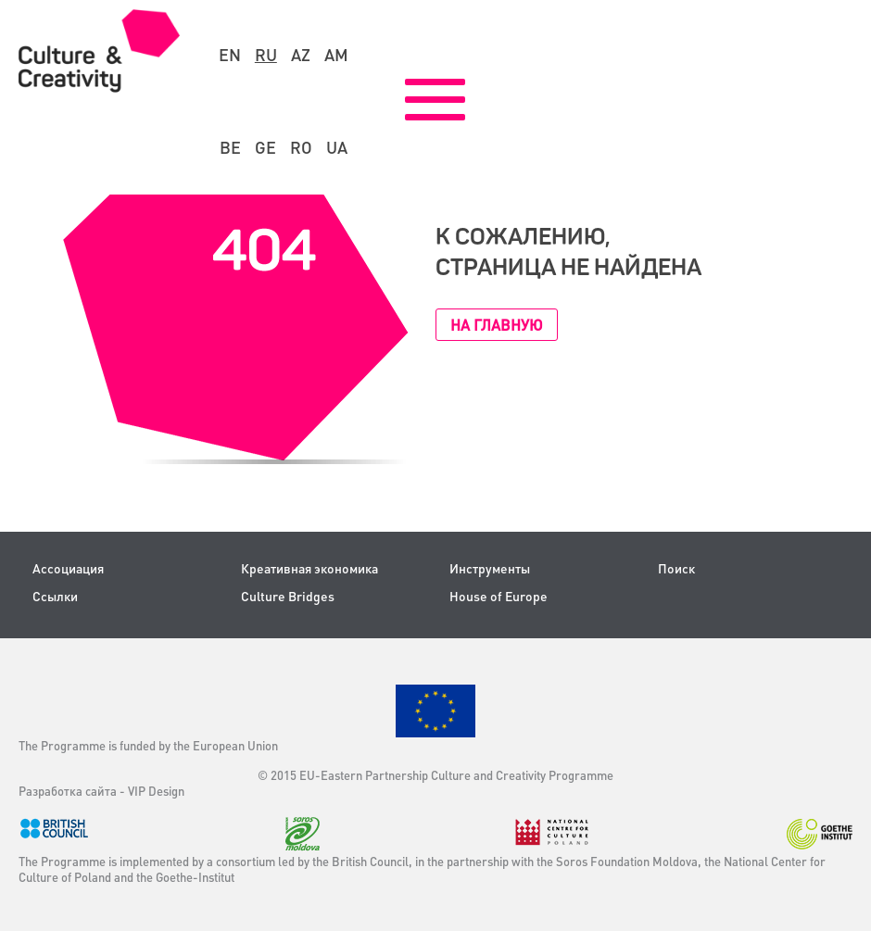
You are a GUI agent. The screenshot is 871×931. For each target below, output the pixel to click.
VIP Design (156, 791)
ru (266, 54)
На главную (496, 324)
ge (265, 147)
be (230, 147)
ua (336, 147)
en (230, 54)
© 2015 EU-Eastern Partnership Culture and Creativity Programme (435, 775)
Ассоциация (68, 568)
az (300, 54)
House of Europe (498, 596)
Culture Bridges (288, 596)
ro (301, 147)
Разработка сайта (68, 791)
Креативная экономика (309, 568)
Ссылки (55, 596)
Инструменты (489, 568)
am (336, 54)
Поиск (676, 568)
